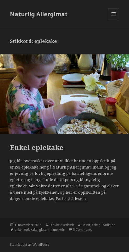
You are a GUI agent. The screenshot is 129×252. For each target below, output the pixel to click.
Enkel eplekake (36, 147)
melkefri (59, 229)
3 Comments (82, 229)
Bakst (86, 225)
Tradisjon (108, 225)
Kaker (95, 225)
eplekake (30, 229)
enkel (19, 229)
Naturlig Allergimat (39, 14)
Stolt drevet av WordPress (29, 244)
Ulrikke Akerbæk (61, 225)
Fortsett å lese (71, 198)
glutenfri (45, 229)
